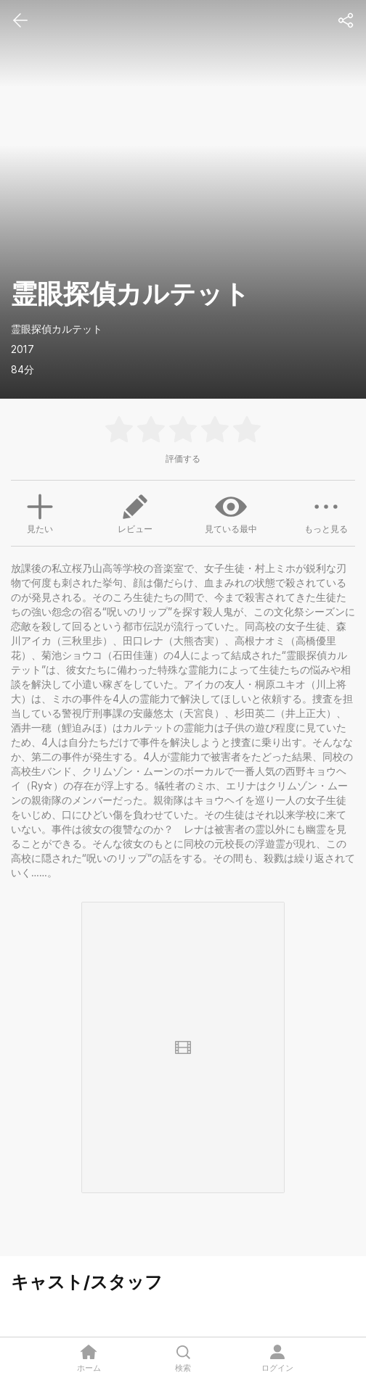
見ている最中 (231, 512)
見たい (40, 511)
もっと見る (326, 512)
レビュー (135, 512)
